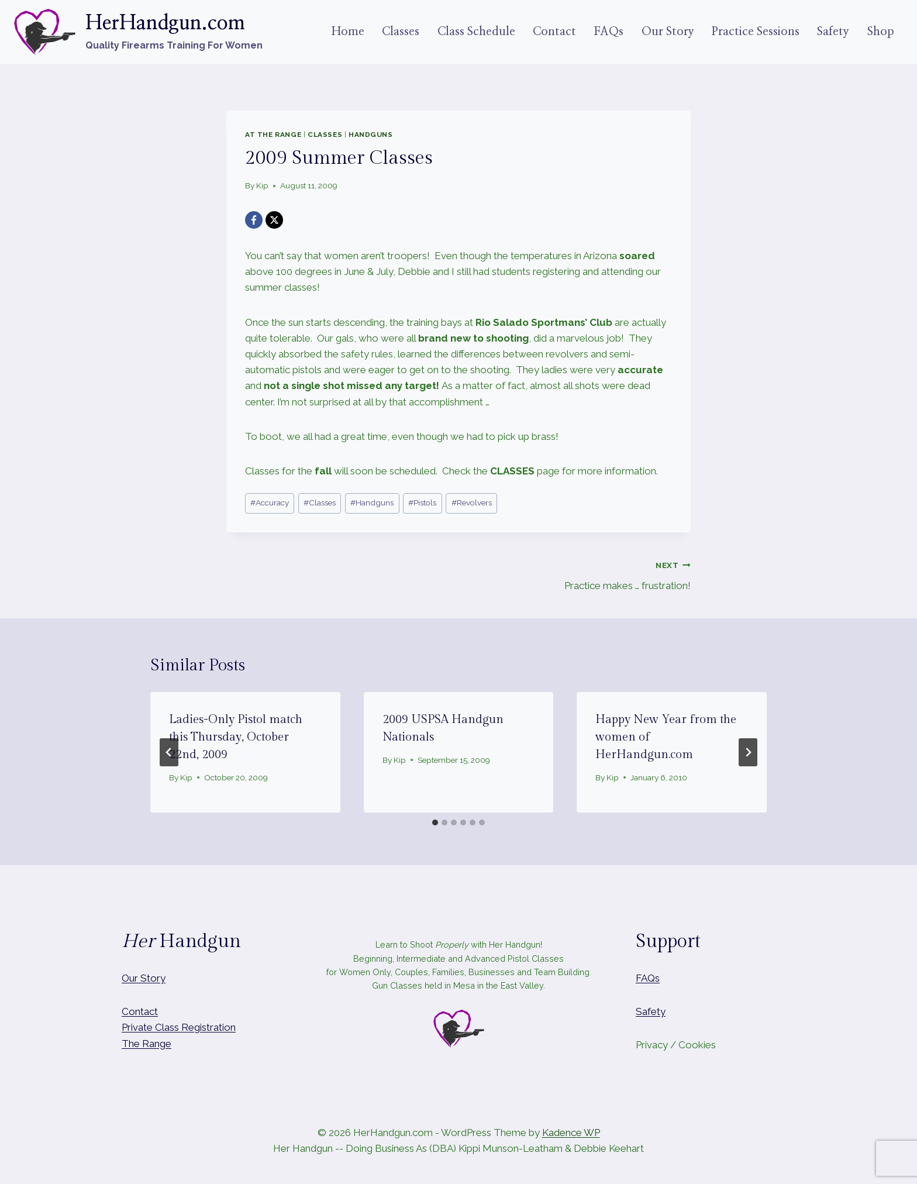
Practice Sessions (755, 31)
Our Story (668, 31)
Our (130, 978)
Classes (400, 31)
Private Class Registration (179, 1027)
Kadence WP (571, 1132)
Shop (880, 31)
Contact (554, 31)
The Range (146, 1043)
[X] (274, 220)
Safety (833, 31)
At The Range (273, 134)
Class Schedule (476, 31)
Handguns (371, 134)
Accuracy (269, 502)
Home (348, 31)
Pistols (422, 502)
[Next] (748, 752)
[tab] (435, 822)
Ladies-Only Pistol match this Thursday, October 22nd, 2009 (235, 737)
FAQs (608, 31)
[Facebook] (254, 220)
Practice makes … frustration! (579, 574)
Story (153, 978)
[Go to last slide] (169, 752)
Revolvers (471, 502)
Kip (262, 185)
